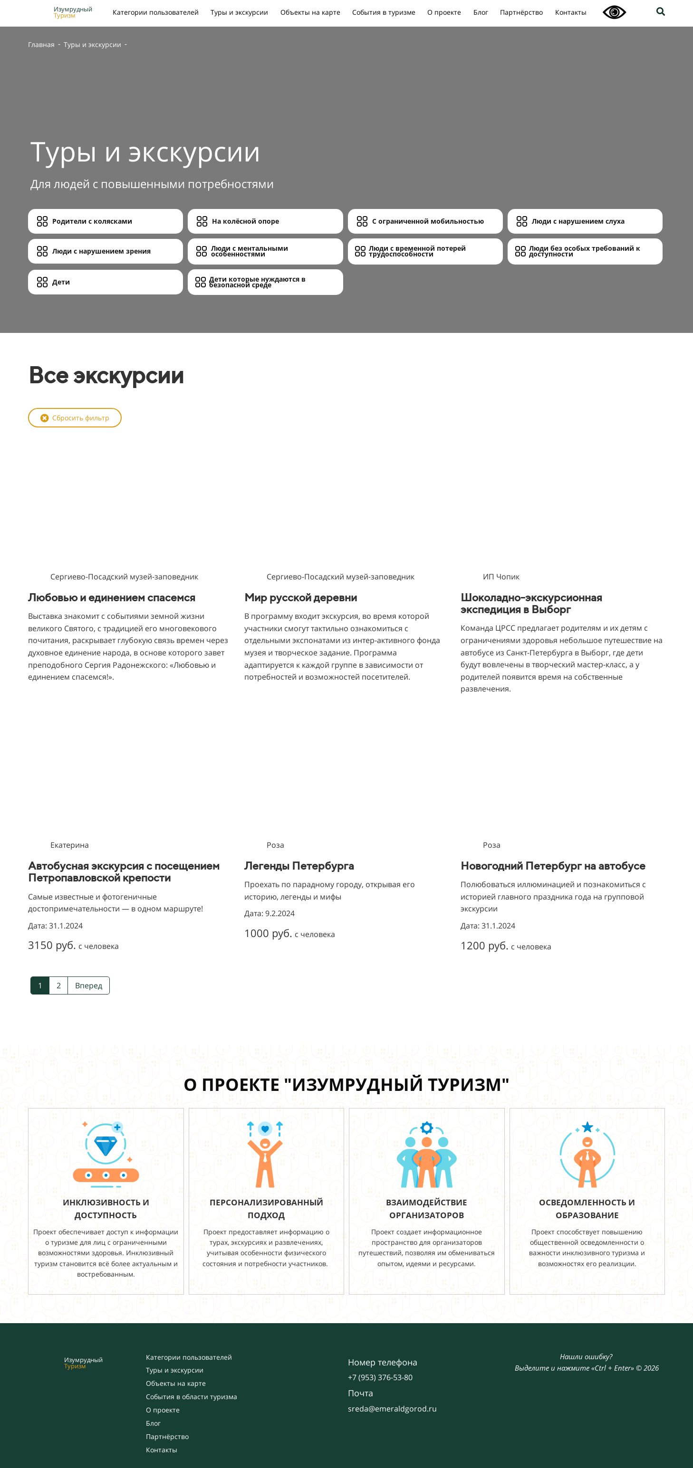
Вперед (88, 985)
